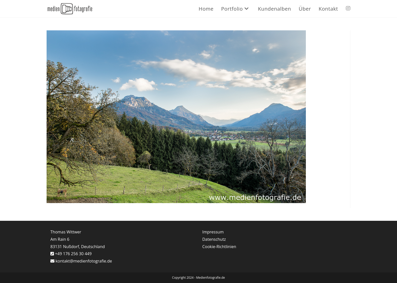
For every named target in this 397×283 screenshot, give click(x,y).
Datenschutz (214, 239)
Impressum (213, 232)
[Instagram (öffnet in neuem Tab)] (348, 8)
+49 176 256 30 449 (73, 253)
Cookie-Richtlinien (219, 246)
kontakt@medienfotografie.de (83, 261)
